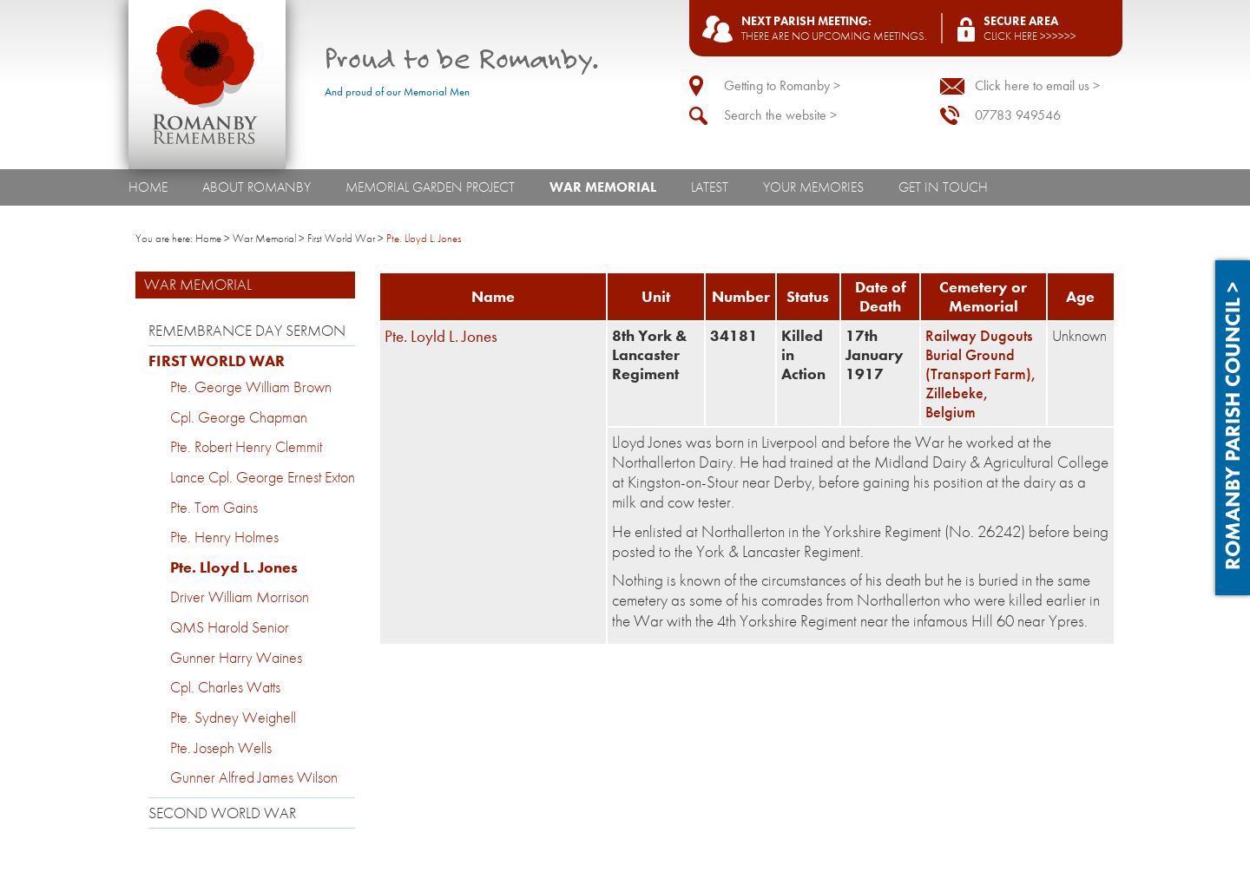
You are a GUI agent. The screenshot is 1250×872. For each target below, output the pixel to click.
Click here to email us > (1037, 85)
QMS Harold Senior (229, 627)
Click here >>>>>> (1030, 36)
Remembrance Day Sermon (246, 330)
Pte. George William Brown (251, 387)
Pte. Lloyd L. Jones (234, 567)
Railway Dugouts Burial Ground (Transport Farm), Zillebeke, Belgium (980, 374)
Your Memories (813, 187)
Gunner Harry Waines (236, 657)
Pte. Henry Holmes (224, 537)
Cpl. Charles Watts (225, 687)
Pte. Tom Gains (214, 507)
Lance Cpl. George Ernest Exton (262, 477)
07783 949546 (1018, 115)
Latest (709, 187)
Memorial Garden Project (430, 187)
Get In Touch (943, 187)
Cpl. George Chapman (238, 417)
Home (148, 187)
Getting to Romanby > (782, 85)
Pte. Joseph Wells (221, 747)
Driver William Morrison (239, 596)
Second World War (222, 813)
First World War (341, 238)
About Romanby (256, 187)
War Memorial (602, 187)
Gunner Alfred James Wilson (254, 777)
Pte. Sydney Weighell (233, 717)
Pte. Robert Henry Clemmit (246, 446)
